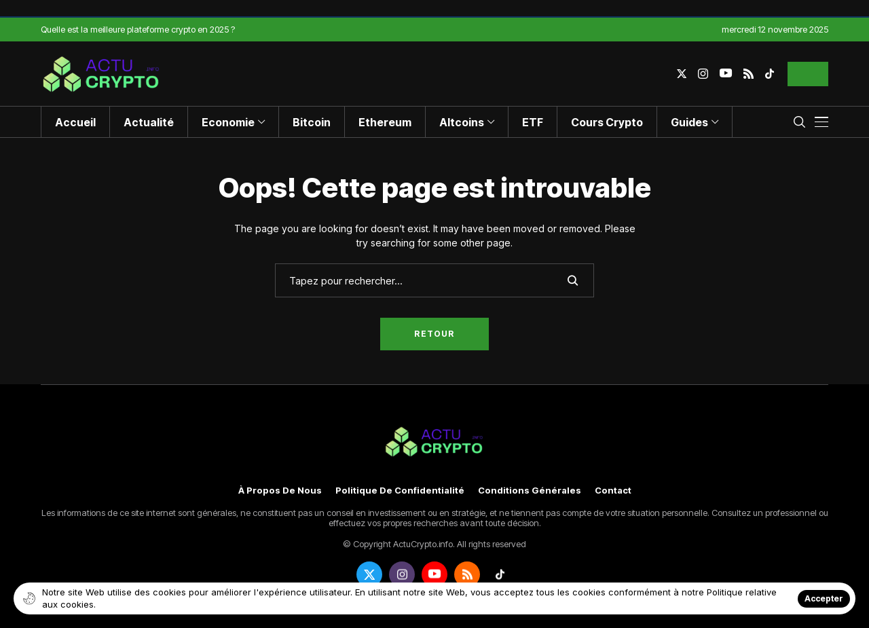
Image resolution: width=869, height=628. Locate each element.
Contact (613, 490)
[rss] (748, 74)
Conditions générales (529, 490)
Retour (434, 334)
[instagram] (703, 74)
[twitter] (681, 73)
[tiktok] (769, 74)
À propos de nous (280, 490)
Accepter (824, 598)
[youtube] (726, 73)
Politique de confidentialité (399, 490)
